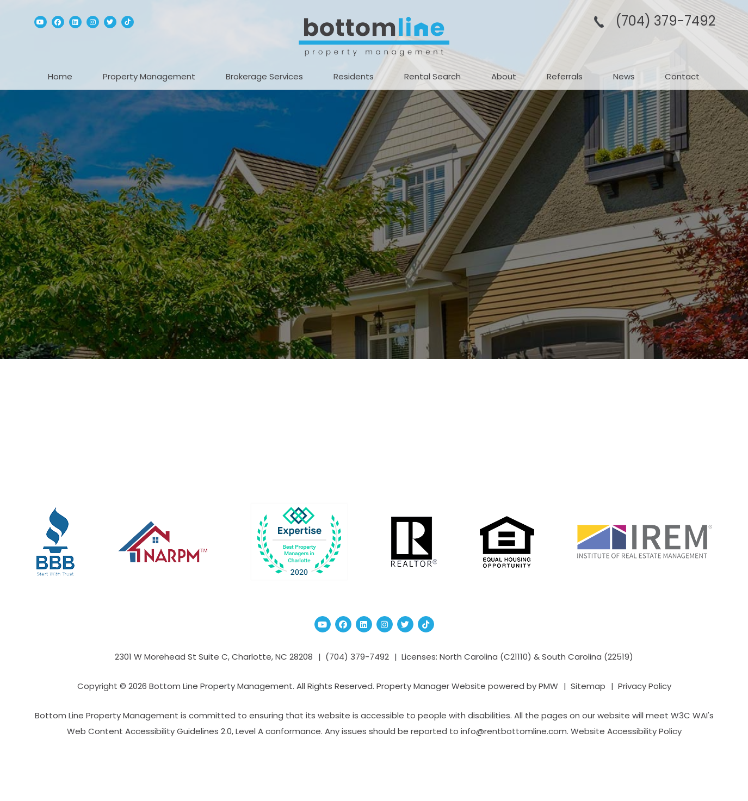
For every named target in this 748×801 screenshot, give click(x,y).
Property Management (149, 76)
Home (60, 76)
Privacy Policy (644, 686)
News (624, 76)
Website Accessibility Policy (626, 731)
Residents (353, 76)
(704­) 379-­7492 (665, 21)
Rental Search (432, 76)
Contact (682, 76)
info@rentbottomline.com (514, 731)
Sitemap (588, 686)
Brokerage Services (264, 76)
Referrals (565, 76)
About (503, 76)
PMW (548, 686)
